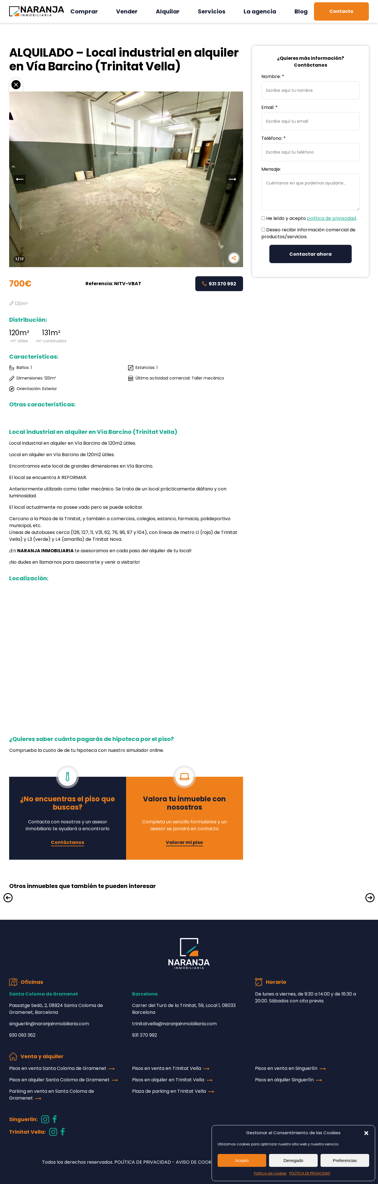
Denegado (293, 1160)
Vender (127, 11)
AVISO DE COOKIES (197, 1162)
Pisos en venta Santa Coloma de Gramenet (57, 1068)
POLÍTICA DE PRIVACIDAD (309, 1173)
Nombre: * (272, 76)
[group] (126, 179)
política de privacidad (331, 218)
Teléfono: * (273, 138)
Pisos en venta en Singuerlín (286, 1068)
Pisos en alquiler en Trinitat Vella (168, 1079)
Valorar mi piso (184, 842)
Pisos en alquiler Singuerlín (284, 1079)
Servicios (211, 11)
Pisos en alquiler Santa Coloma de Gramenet (59, 1079)
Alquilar (168, 11)
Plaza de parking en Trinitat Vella (169, 1091)
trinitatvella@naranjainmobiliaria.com (174, 1023)
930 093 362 (22, 1035)
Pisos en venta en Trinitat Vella (166, 1068)
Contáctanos (67, 842)
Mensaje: (271, 169)
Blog (301, 11)
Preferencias (345, 1160)
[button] (366, 1133)
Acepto (242, 1160)
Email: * (269, 107)
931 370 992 (219, 284)
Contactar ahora (310, 254)
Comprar (84, 11)
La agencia (260, 11)
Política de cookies (270, 1173)
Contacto (341, 11)
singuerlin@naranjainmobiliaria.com (49, 1023)
